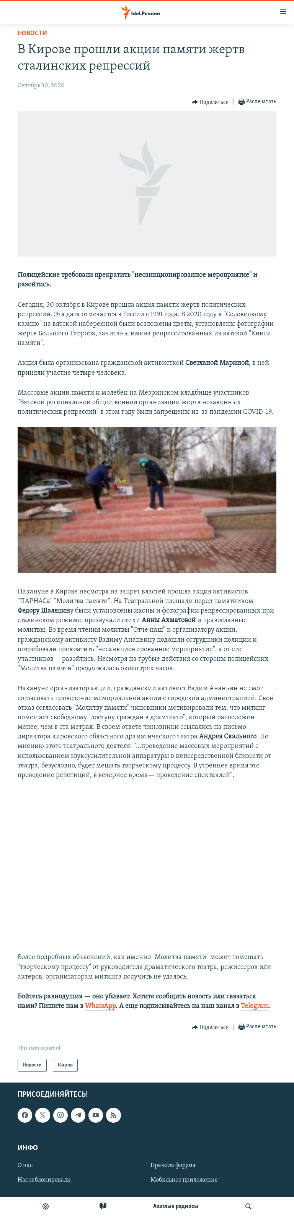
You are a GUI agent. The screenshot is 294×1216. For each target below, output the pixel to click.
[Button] (210, 102)
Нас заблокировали (44, 1180)
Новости (32, 33)
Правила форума (173, 1165)
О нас (25, 1165)
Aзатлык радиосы (175, 1206)
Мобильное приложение (184, 1180)
